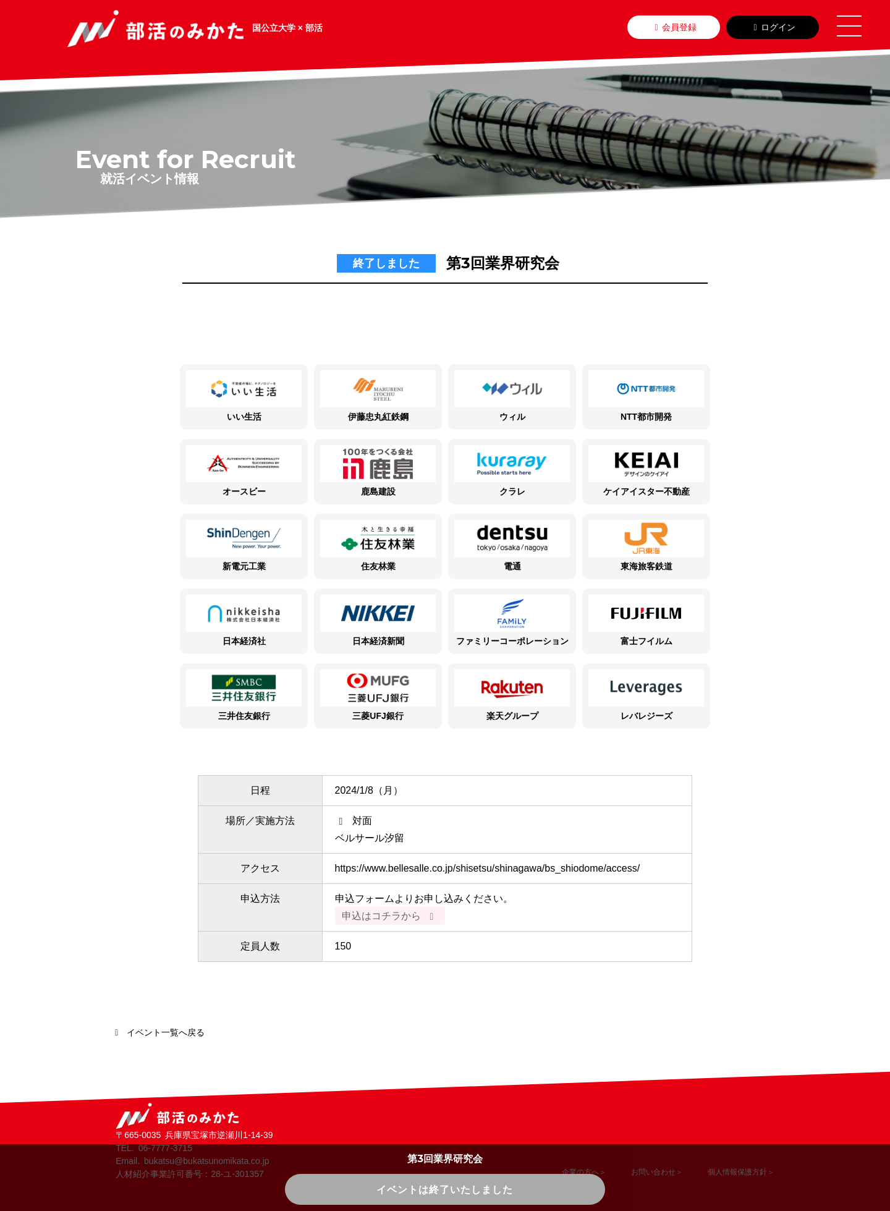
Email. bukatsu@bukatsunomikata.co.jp (192, 1161)
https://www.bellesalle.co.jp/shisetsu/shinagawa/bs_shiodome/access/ (487, 868)
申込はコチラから (390, 916)
